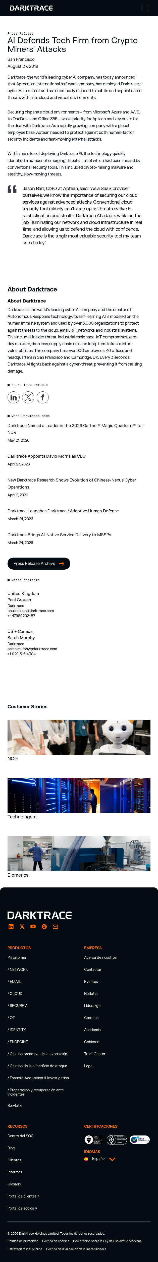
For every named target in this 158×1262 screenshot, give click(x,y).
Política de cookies (55, 1241)
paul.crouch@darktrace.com (31, 611)
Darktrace (16, 606)
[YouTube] (33, 926)
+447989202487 (21, 616)
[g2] (44, 926)
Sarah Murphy (21, 637)
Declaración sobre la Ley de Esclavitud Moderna (107, 1241)
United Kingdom (23, 593)
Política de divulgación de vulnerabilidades (76, 1249)
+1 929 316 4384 (22, 654)
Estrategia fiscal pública (25, 1249)
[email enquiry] (55, 926)
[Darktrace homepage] (45, 915)
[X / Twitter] (22, 926)
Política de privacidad (23, 1241)
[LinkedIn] (11, 926)
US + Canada (20, 631)
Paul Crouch (19, 600)
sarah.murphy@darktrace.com (32, 649)
